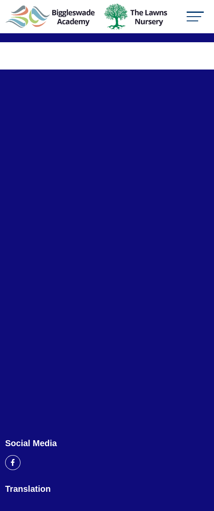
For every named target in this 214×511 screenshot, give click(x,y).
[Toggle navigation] (195, 16)
